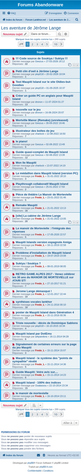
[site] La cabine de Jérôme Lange (38, 215)
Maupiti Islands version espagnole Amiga (43, 242)
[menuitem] (11, 13)
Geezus (39, 61)
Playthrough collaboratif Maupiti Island (42, 183)
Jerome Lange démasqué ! (34, 291)
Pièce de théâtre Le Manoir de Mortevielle (44, 194)
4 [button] (42, 44)
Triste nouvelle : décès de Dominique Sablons (47, 323)
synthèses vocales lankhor (34, 301)
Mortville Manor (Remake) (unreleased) (42, 120)
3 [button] (37, 44)
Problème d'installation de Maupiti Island (43, 252)
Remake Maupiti (26, 205)
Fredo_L (39, 176)
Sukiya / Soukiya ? (28, 263)
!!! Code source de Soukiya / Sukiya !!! (42, 58)
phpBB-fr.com (46, 467)
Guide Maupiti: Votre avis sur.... (37, 372)
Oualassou (41, 385)
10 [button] (55, 44)
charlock (39, 133)
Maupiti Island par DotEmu (34, 333)
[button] (21, 44)
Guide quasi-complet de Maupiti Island (42, 152)
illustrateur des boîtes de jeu (35, 130)
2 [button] (32, 44)
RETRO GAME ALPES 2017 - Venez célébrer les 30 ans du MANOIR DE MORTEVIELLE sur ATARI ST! (43, 277)
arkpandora (41, 336)
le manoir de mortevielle (32, 393)
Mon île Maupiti (26, 162)
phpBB (30, 463)
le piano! (21, 141)
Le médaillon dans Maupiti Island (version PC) (47, 173)
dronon (39, 102)
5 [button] (47, 44)
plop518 (39, 74)
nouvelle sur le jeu (28, 109)
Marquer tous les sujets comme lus (34, 39)
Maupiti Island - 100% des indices (38, 382)
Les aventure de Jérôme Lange (31, 28)
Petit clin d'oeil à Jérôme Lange (37, 71)
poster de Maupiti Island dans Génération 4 (45, 312)
